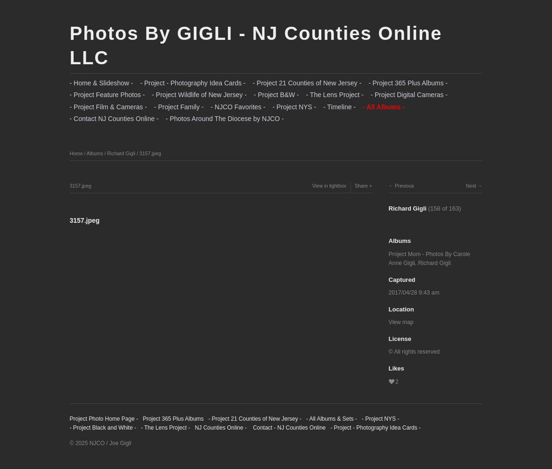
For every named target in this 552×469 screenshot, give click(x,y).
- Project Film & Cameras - (108, 107)
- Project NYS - (294, 107)
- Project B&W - (276, 94)
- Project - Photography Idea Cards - (193, 83)
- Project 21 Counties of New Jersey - (307, 83)
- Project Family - (179, 107)
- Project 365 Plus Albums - (408, 83)
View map (401, 322)
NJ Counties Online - (221, 427)
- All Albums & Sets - (331, 419)
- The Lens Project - (335, 94)
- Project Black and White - (103, 427)
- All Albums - (384, 107)
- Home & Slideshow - (101, 83)
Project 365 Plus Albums (173, 419)
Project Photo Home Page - (104, 419)
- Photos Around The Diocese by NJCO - (225, 118)
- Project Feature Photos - (107, 94)
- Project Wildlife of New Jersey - (199, 94)
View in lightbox (329, 186)
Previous (404, 186)
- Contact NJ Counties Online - (114, 118)
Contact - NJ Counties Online (288, 427)
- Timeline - (339, 107)
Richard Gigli (121, 153)
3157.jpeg (150, 153)
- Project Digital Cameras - (409, 94)
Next (471, 186)
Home (76, 153)
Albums (95, 153)
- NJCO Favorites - (238, 107)
